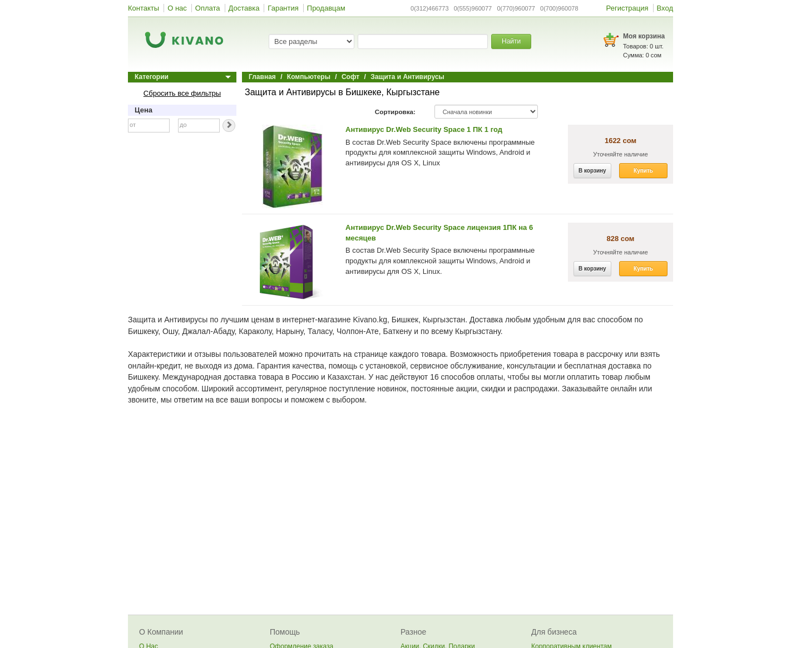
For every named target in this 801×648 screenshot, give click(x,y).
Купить (643, 171)
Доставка (244, 8)
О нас (177, 8)
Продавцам (326, 8)
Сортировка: (395, 111)
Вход (665, 8)
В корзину (592, 171)
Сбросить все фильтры (182, 93)
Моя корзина (644, 36)
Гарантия (283, 8)
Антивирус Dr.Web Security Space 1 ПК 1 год (423, 129)
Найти (511, 41)
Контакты (143, 8)
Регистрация (627, 8)
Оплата (207, 8)
